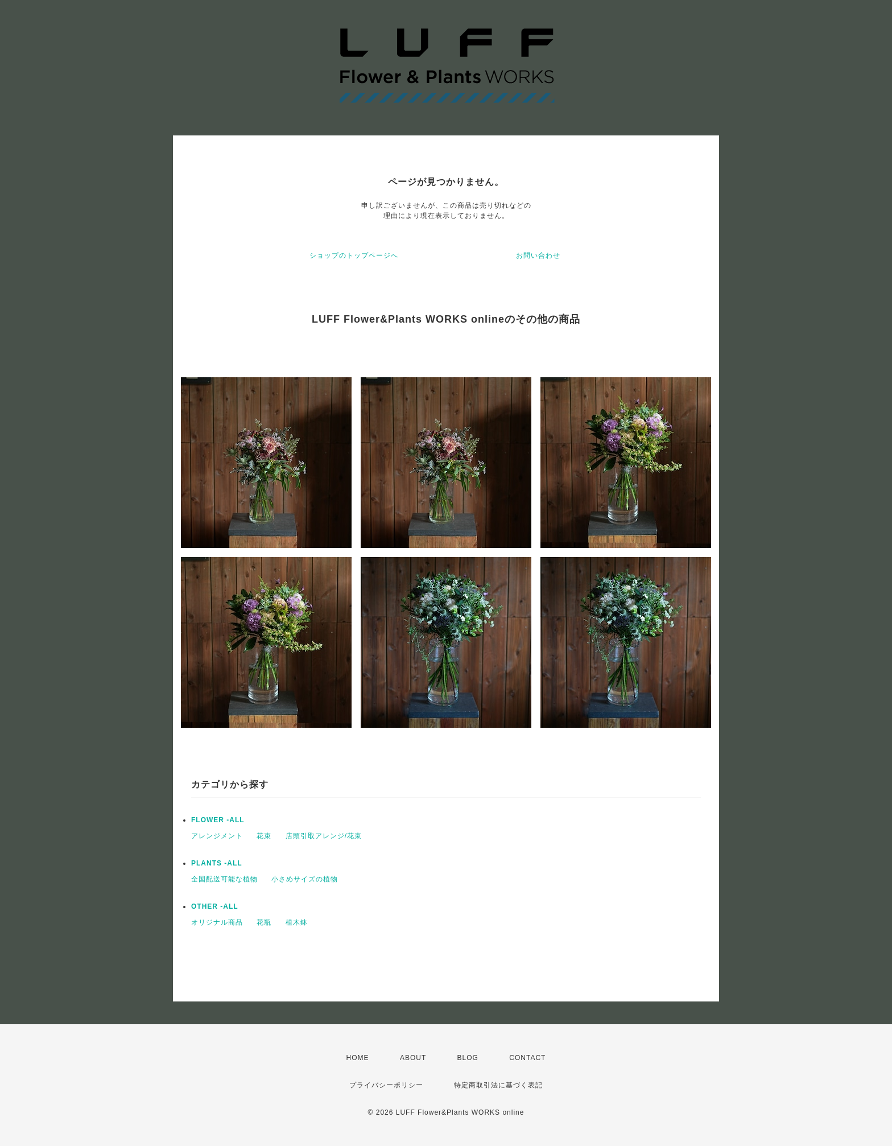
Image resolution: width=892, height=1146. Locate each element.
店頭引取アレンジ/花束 (324, 836)
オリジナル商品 (217, 922)
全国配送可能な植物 (224, 879)
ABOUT (413, 1058)
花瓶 (264, 922)
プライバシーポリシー (386, 1085)
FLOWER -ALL (218, 820)
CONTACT (527, 1058)
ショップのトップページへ (353, 255)
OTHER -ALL (214, 906)
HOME (357, 1058)
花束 (264, 836)
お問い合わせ (538, 255)
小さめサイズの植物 (304, 879)
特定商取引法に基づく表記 (498, 1085)
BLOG (467, 1058)
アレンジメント (217, 836)
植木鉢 (297, 922)
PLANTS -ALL (216, 863)
